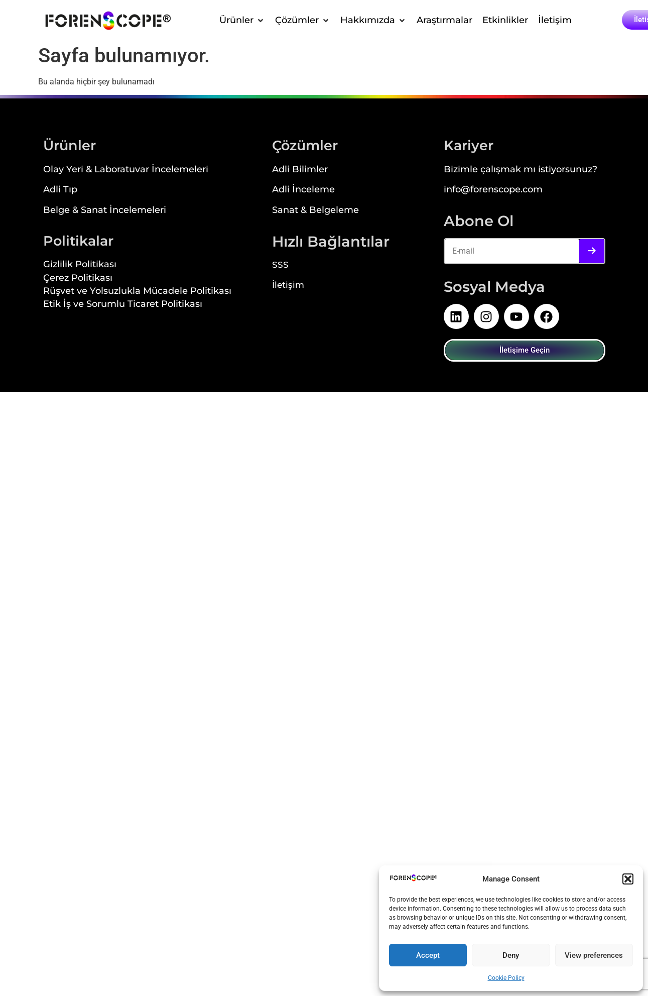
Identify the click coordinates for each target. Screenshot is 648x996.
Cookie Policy (506, 977)
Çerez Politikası (77, 278)
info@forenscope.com (493, 190)
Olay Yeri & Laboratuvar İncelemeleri (125, 170)
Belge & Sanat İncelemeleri (104, 210)
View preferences (594, 955)
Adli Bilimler (300, 170)
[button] (628, 879)
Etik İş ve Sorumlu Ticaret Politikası (122, 304)
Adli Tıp (60, 190)
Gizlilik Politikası (79, 265)
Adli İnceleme (303, 190)
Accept (428, 955)
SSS (280, 266)
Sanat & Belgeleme (315, 210)
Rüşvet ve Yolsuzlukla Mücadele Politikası (137, 291)
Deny (510, 955)
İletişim (288, 286)
